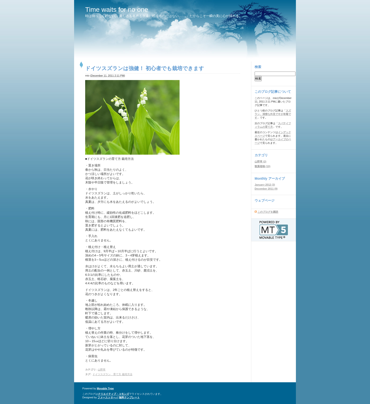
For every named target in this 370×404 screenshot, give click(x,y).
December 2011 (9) (266, 188)
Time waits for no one (116, 9)
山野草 (101, 369)
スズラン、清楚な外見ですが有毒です (273, 114)
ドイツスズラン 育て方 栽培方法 (112, 374)
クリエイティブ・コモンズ (113, 393)
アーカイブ (276, 178)
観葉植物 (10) (262, 166)
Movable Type (105, 388)
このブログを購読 (267, 211)
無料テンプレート (129, 397)
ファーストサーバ (107, 397)
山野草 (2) (260, 161)
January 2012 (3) (265, 184)
